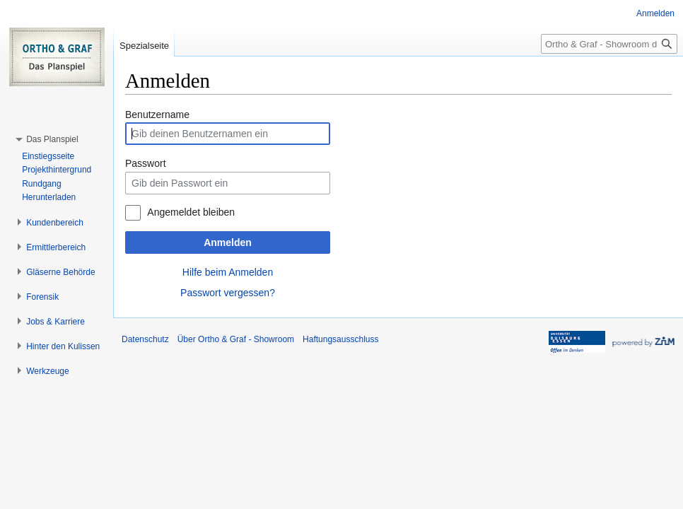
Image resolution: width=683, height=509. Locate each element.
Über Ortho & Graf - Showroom (235, 339)
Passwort (145, 163)
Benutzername (157, 114)
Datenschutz (145, 339)
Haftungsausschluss (340, 339)
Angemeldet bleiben (191, 212)
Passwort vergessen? (227, 292)
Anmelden (228, 242)
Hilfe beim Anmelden (227, 272)
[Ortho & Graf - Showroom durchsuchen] (609, 44)
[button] (52, 139)
